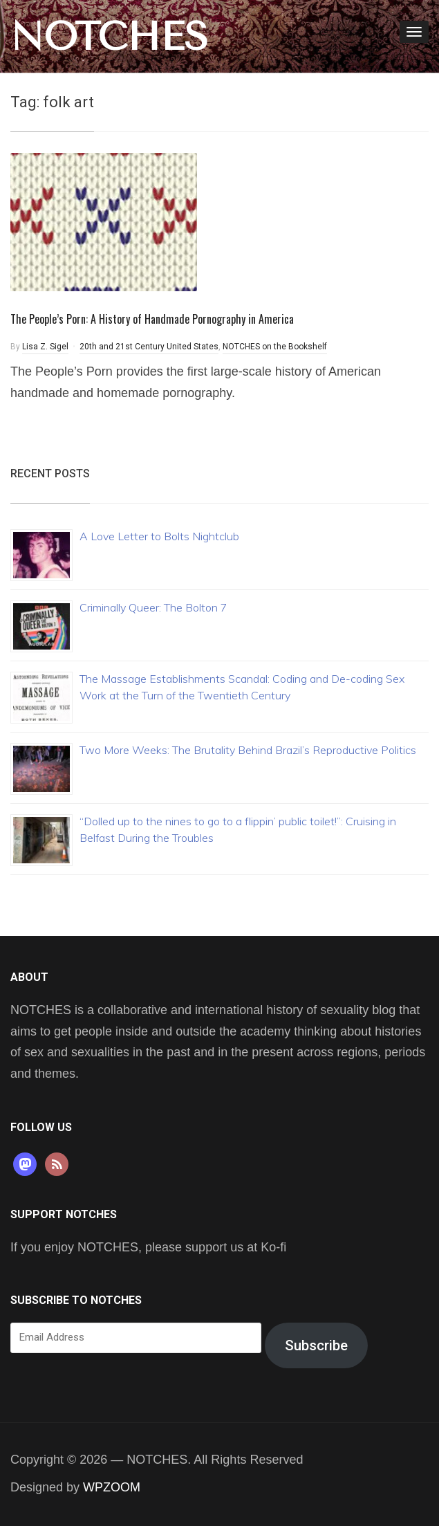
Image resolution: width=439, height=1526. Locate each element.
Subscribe (316, 1345)
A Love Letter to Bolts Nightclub (159, 536)
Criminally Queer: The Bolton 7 (153, 607)
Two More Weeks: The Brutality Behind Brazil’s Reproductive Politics (248, 750)
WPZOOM (111, 1487)
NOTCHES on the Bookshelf (275, 346)
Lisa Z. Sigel (45, 346)
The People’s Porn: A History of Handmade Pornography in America (152, 319)
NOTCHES (109, 36)
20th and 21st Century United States (149, 346)
